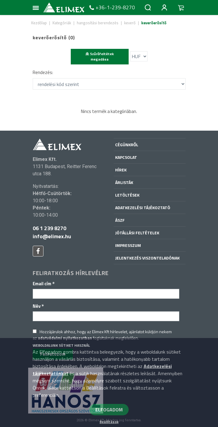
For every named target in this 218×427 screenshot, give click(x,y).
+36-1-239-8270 (111, 7)
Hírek (121, 170)
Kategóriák (61, 23)
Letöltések (127, 195)
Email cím (44, 283)
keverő (130, 23)
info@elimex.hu (52, 236)
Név (38, 306)
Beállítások (109, 422)
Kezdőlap (39, 23)
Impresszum (128, 245)
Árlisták (124, 182)
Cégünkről (126, 144)
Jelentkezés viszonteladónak (147, 258)
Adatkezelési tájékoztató (142, 207)
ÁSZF (120, 220)
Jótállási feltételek (137, 233)
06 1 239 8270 (49, 228)
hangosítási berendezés (97, 23)
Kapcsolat (126, 157)
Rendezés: (43, 72)
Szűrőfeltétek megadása (99, 56)
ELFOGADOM (109, 409)
